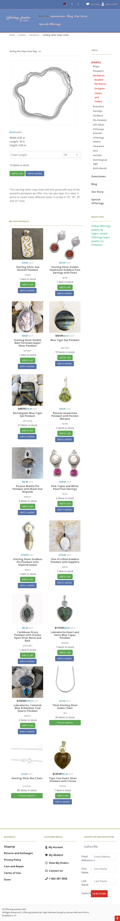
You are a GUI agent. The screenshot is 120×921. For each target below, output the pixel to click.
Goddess (98, 115)
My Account (53, 847)
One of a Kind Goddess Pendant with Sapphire (65, 560)
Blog (94, 184)
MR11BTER (27, 421)
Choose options (65, 722)
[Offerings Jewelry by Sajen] (18, 20)
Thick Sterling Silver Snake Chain (65, 706)
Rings (96, 66)
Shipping (9, 846)
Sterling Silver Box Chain (27, 778)
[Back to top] (117, 918)
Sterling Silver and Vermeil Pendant (27, 268)
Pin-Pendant (100, 120)
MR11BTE (65, 348)
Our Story (97, 191)
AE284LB (65, 643)
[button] (104, 20)
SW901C (27, 716)
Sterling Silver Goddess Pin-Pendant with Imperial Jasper (27, 562)
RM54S (65, 567)
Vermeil (97, 155)
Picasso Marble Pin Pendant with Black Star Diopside (27, 489)
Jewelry (96, 62)
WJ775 (65, 494)
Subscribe (85, 893)
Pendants (98, 70)
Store (7, 879)
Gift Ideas (98, 124)
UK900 (27, 275)
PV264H (62, 786)
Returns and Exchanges (18, 853)
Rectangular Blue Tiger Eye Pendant (27, 414)
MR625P (27, 497)
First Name (84, 870)
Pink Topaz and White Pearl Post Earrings (65, 487)
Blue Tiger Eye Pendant (65, 340)
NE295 (65, 277)
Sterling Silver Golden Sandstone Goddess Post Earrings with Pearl (65, 270)
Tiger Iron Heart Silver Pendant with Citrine (63, 779)
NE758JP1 (27, 350)
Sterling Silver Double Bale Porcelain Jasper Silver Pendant (27, 343)
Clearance (98, 146)
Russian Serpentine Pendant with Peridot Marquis (64, 416)
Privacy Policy (12, 859)
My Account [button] (110, 4)
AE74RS (65, 423)
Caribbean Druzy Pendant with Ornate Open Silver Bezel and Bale (27, 636)
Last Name (84, 882)
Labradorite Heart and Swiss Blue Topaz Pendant (65, 635)
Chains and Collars (98, 97)
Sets (95, 150)
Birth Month (100, 168)
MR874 (28, 570)
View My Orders (56, 863)
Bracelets (98, 106)
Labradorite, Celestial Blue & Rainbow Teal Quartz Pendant (27, 708)
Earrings (97, 110)
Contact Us (53, 870)
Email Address (85, 858)
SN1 (65, 713)
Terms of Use (12, 873)
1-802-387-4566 (55, 878)
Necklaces (99, 75)
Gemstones (98, 176)
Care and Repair (14, 866)
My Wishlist (92, 4)
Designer (100, 88)
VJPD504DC (28, 645)
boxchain (27, 786)
